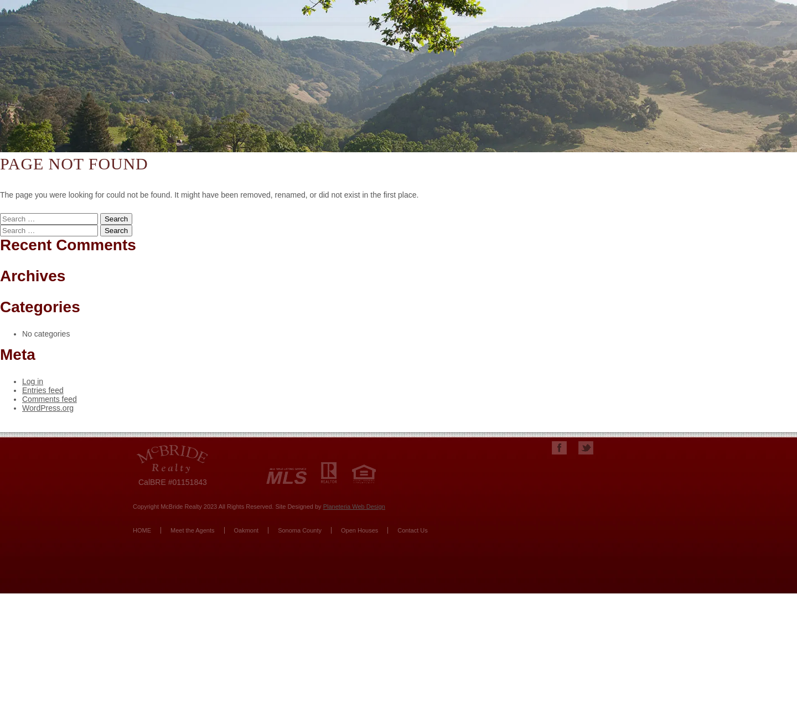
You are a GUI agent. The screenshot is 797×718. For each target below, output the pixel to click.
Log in (32, 381)
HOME (142, 530)
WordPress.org (48, 408)
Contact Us (412, 530)
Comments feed (49, 399)
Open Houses (359, 530)
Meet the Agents (192, 530)
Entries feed (43, 390)
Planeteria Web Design (354, 506)
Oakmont (246, 530)
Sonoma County (300, 530)
